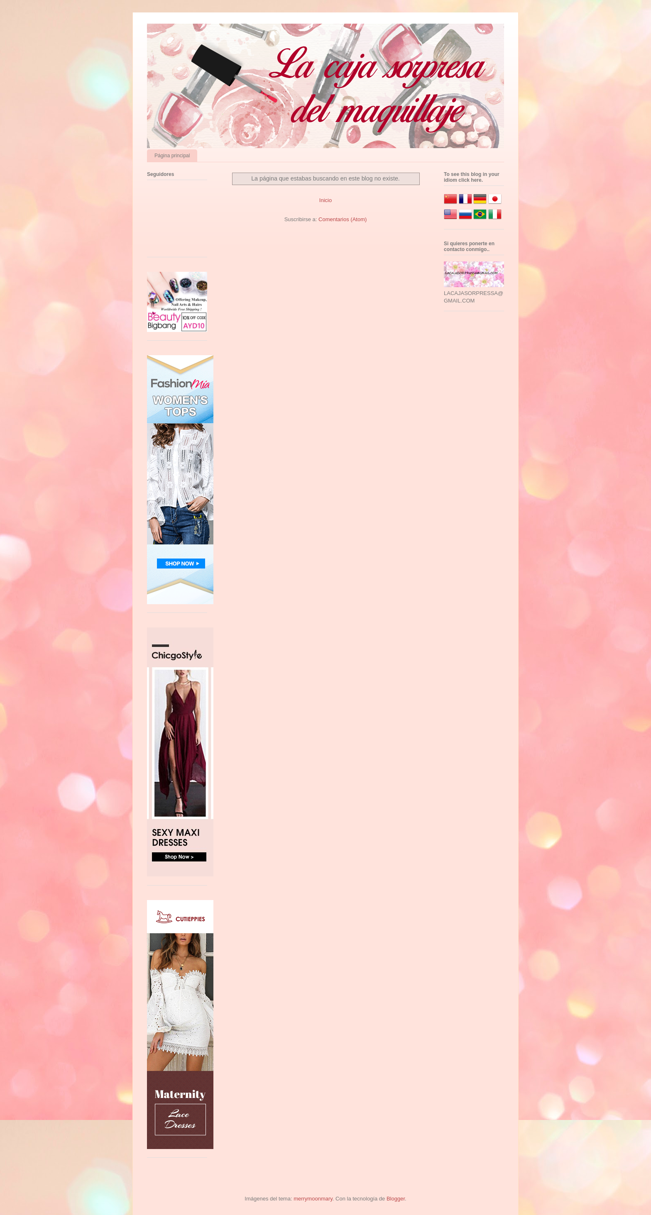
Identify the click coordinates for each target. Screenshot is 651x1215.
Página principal (172, 156)
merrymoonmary (313, 1198)
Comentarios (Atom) (342, 219)
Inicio (325, 200)
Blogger (396, 1198)
